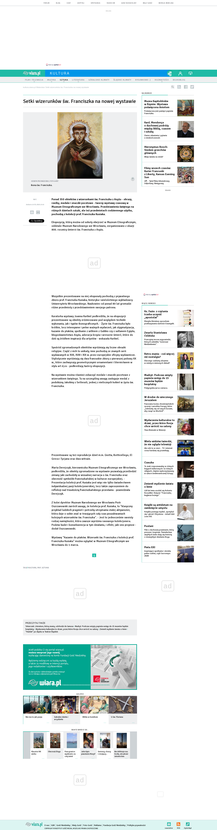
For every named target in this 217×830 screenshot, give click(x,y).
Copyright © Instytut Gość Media (58, 828)
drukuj (38, 212)
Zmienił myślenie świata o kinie (113, 629)
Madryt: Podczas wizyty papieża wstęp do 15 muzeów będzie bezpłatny (158, 380)
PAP (39, 567)
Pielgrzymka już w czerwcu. (156, 388)
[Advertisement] (108, 37)
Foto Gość (87, 825)
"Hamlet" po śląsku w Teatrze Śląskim (41, 632)
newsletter (169, 823)
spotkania (95, 3)
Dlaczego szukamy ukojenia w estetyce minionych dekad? (157, 361)
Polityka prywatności (136, 825)
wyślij (32, 212)
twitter (192, 87)
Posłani (148, 526)
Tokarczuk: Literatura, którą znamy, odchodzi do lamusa (49, 626)
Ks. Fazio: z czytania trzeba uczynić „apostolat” (156, 314)
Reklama (97, 825)
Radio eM (111, 3)
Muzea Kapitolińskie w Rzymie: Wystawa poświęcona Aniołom (156, 104)
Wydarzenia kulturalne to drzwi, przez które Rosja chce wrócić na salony (67, 629)
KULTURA (32, 567)
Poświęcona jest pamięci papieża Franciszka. (158, 112)
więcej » (48, 721)
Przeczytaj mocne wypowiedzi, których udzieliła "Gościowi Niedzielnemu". (157, 342)
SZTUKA (45, 567)
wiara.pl (34, 73)
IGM (53, 825)
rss (179, 87)
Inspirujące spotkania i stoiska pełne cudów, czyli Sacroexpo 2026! (157, 553)
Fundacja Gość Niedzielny (114, 825)
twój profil (180, 73)
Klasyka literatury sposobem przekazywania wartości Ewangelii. (159, 322)
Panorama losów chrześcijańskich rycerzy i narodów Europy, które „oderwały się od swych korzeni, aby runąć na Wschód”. (159, 407)
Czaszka (149, 462)
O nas (46, 825)
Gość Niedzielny (128, 3)
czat (69, 3)
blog (58, 3)
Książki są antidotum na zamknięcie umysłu (158, 506)
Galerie (80, 694)
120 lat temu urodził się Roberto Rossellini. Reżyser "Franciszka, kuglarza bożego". (158, 493)
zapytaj (80, 3)
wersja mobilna (166, 3)
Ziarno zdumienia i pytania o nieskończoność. (155, 136)
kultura (60, 73)
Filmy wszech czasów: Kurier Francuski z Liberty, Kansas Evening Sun (159, 173)
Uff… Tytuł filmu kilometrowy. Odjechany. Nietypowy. (157, 182)
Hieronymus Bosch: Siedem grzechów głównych (156, 150)
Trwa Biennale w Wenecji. (155, 430)
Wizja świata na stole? (153, 157)
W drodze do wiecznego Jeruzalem (158, 399)
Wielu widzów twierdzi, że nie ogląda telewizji (158, 443)
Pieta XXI (149, 547)
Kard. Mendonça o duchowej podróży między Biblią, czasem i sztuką (157, 127)
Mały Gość (147, 3)
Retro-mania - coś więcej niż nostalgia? (159, 355)
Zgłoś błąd (188, 823)
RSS (178, 823)
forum (47, 3)
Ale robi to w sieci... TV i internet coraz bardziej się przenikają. (158, 449)
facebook (186, 87)
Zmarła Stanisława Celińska (155, 334)
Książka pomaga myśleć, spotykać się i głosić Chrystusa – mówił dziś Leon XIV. (159, 514)
